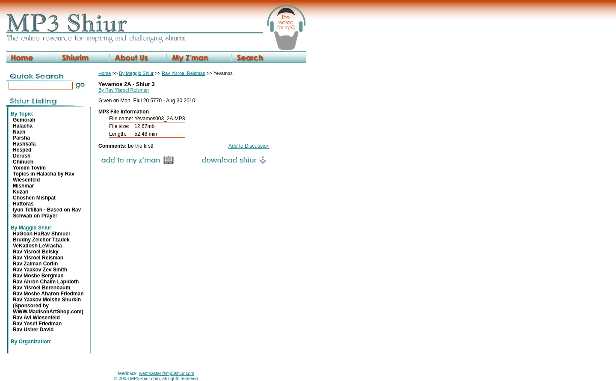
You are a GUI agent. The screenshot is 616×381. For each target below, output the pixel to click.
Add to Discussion (249, 146)
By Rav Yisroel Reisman (123, 89)
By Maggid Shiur (136, 73)
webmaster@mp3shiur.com (166, 373)
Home (104, 73)
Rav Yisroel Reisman (183, 73)
